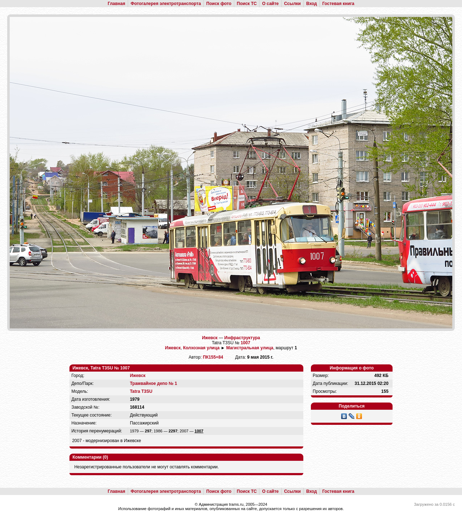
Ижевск (209, 337)
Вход (311, 3)
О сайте (270, 3)
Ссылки (292, 3)
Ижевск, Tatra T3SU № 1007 (101, 368)
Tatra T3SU (141, 391)
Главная (116, 3)
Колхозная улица (201, 347)
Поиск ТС (247, 3)
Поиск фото (218, 3)
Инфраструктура (242, 337)
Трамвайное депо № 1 (153, 383)
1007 (245, 342)
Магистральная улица (249, 347)
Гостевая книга (338, 3)
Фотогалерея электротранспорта (166, 3)
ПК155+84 (213, 357)
